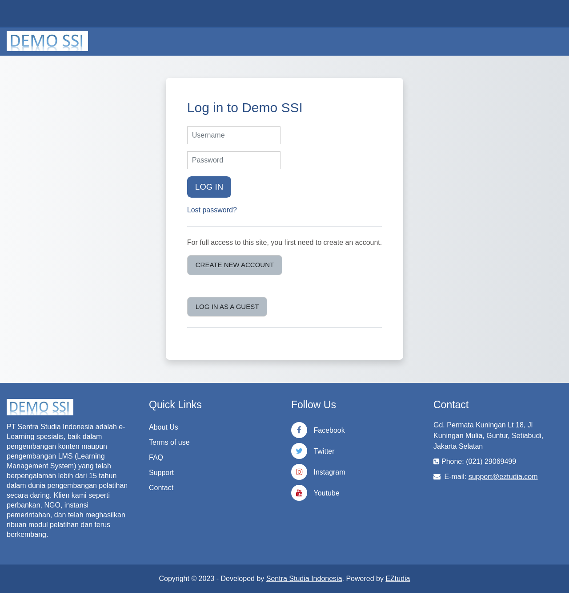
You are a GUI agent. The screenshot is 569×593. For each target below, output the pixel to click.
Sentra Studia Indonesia (304, 578)
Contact (161, 487)
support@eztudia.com (503, 476)
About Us (163, 427)
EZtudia (397, 578)
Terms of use (169, 442)
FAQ (156, 457)
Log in (209, 186)
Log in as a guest (227, 306)
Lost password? (212, 210)
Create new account (235, 264)
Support (161, 472)
